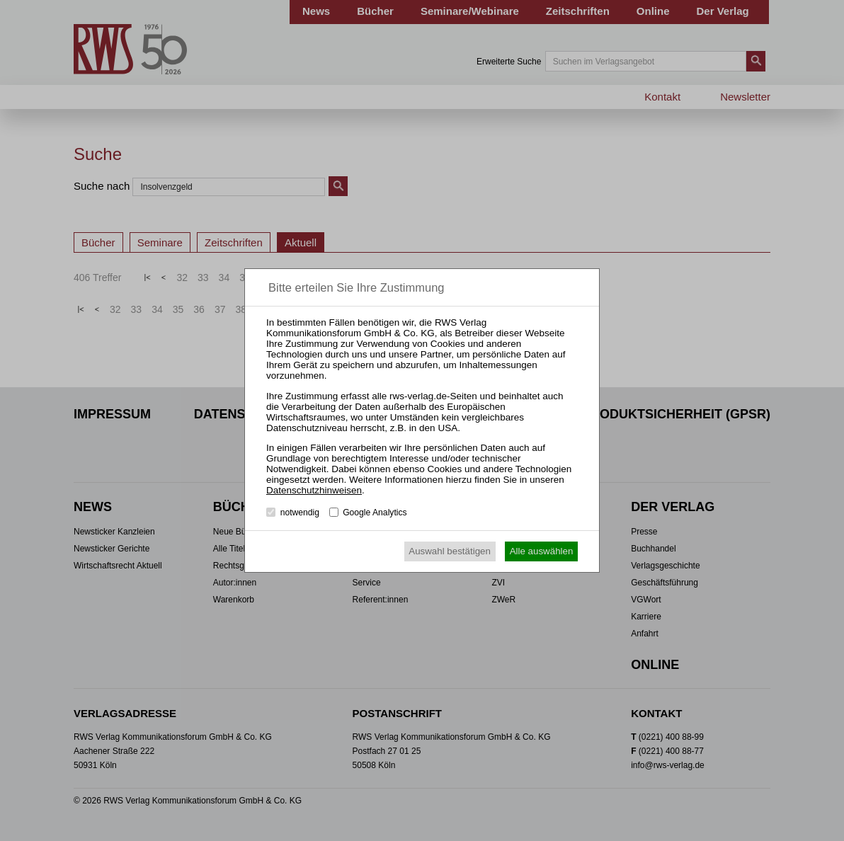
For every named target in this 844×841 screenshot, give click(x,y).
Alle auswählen (542, 551)
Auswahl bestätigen (450, 551)
